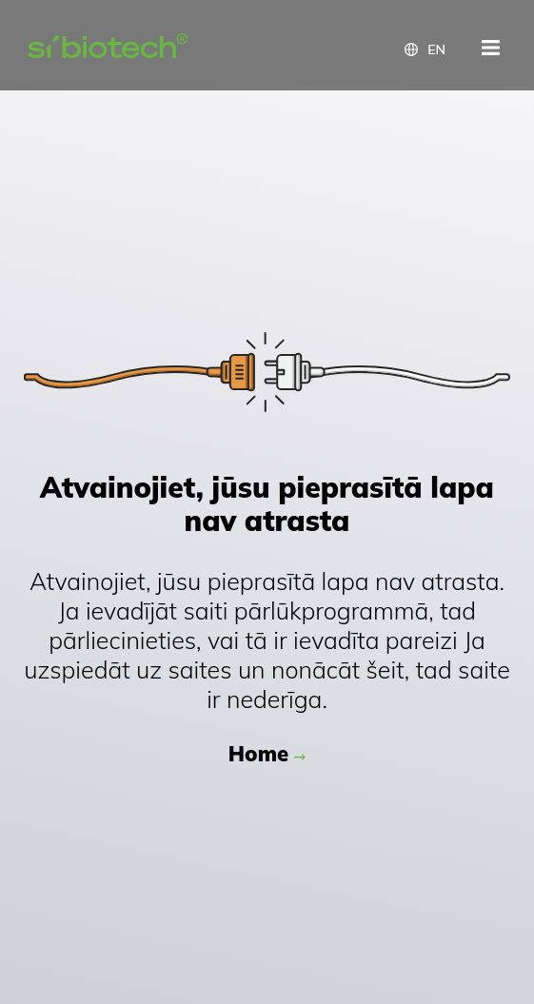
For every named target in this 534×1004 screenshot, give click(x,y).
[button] (425, 49)
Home (258, 754)
